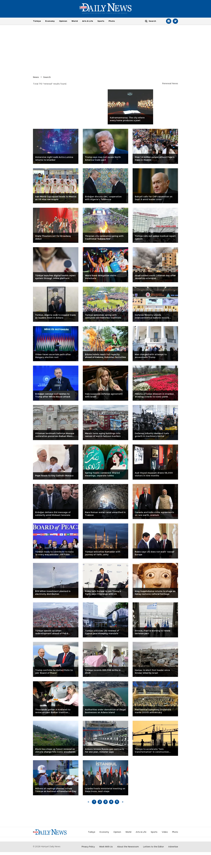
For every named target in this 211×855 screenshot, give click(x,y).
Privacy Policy (88, 847)
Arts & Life (87, 21)
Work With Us (106, 847)
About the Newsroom (128, 847)
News (36, 77)
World (75, 21)
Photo (112, 21)
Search (47, 77)
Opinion (63, 21)
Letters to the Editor (153, 847)
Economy (50, 21)
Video (165, 832)
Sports (100, 21)
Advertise (173, 847)
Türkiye (37, 21)
